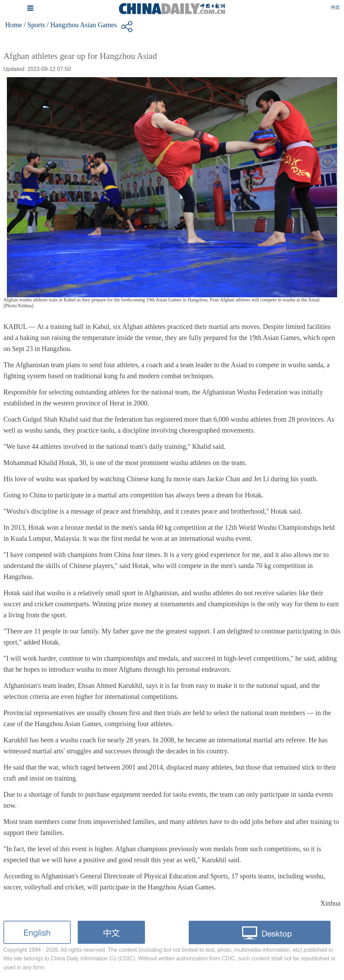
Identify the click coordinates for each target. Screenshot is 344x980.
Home (13, 25)
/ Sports (34, 25)
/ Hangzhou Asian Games (82, 25)
